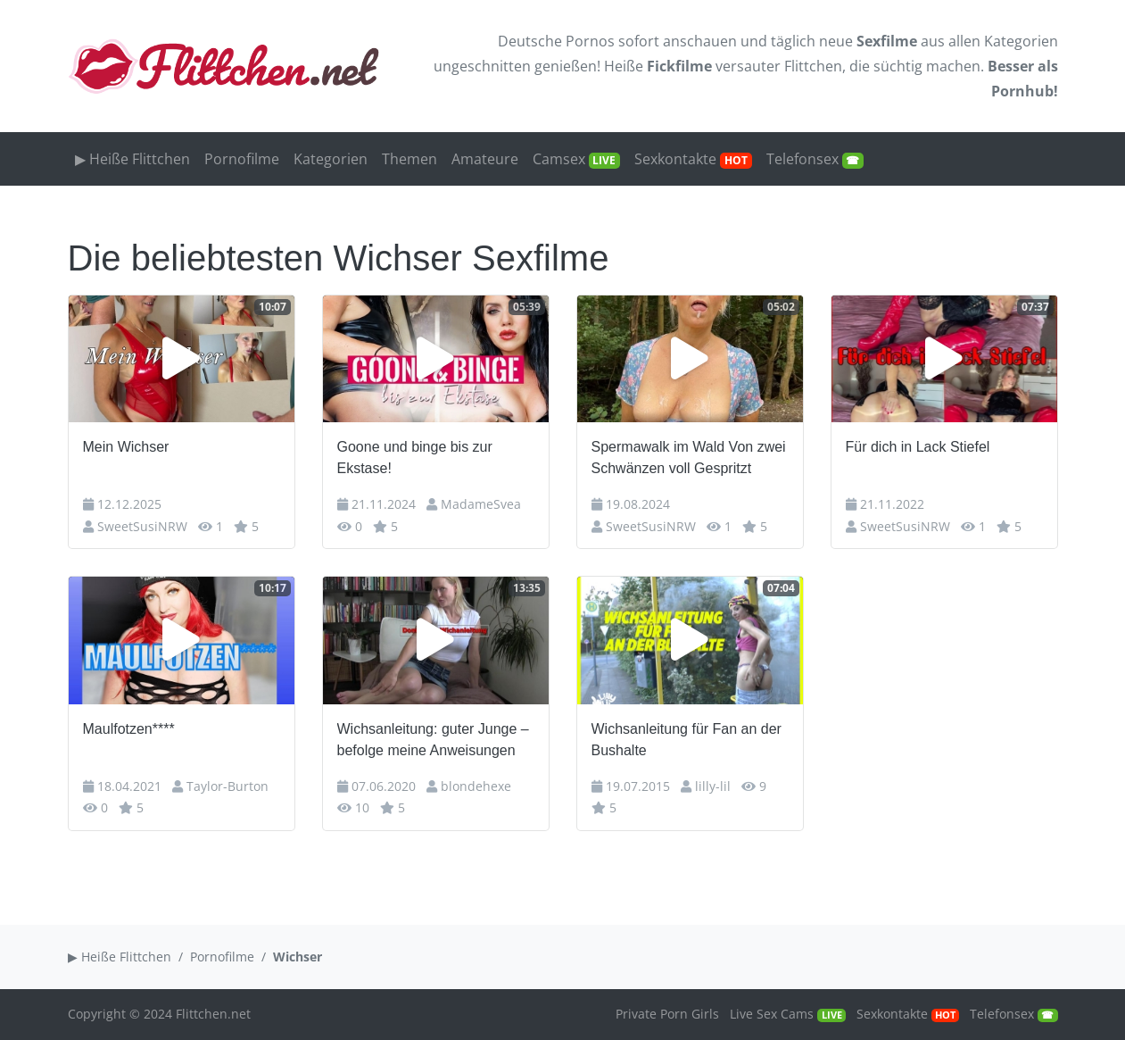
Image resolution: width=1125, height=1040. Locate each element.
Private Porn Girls (667, 1013)
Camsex (577, 159)
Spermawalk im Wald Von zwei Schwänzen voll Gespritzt (688, 457)
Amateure (484, 159)
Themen (409, 159)
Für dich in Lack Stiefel (918, 446)
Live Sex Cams (787, 1013)
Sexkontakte (693, 159)
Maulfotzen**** (129, 728)
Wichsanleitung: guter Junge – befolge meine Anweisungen (433, 739)
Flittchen (813, 66)
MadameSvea (481, 503)
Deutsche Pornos (556, 41)
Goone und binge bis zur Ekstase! (414, 457)
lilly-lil (713, 786)
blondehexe (476, 786)
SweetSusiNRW (142, 526)
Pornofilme (241, 159)
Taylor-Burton (227, 786)
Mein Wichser (126, 446)
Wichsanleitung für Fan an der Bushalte (686, 739)
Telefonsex (815, 159)
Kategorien (1021, 41)
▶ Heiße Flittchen (132, 159)
